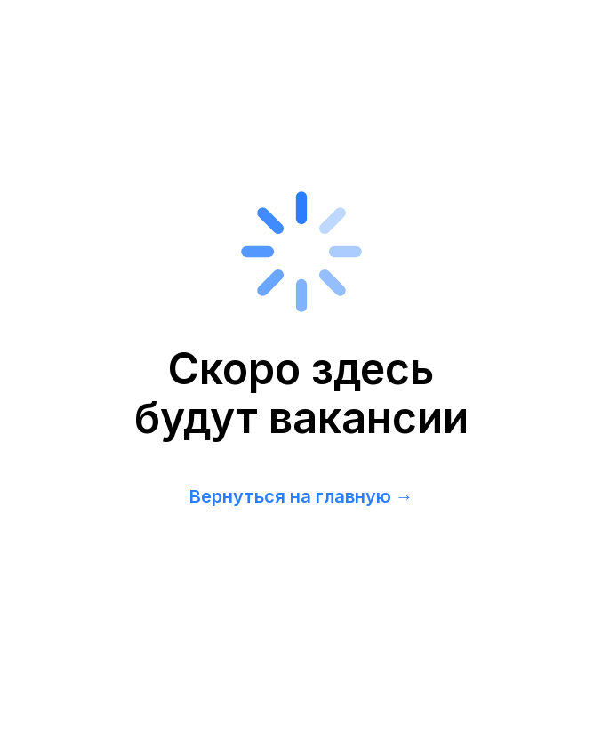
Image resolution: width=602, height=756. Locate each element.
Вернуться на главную (290, 496)
